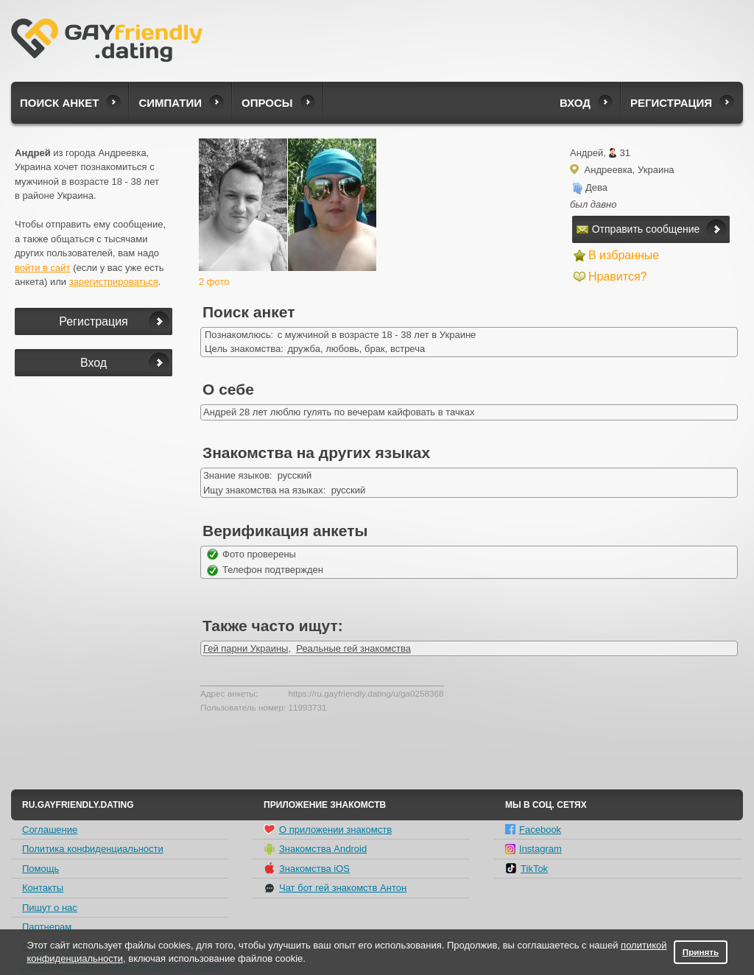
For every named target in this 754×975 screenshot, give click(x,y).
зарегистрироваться (113, 281)
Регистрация (671, 102)
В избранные (623, 255)
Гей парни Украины (245, 648)
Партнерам (46, 926)
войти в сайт (43, 267)
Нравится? (617, 276)
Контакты (42, 887)
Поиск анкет (59, 102)
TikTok (526, 868)
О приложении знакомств (328, 829)
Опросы (267, 102)
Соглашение (49, 829)
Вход (575, 102)
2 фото (214, 281)
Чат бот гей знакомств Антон (335, 888)
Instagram (533, 848)
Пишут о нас (49, 907)
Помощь (40, 868)
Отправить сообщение (638, 229)
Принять (701, 952)
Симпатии (170, 102)
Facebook (533, 829)
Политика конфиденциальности (92, 848)
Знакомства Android (315, 849)
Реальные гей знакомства (353, 648)
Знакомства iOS (307, 868)
